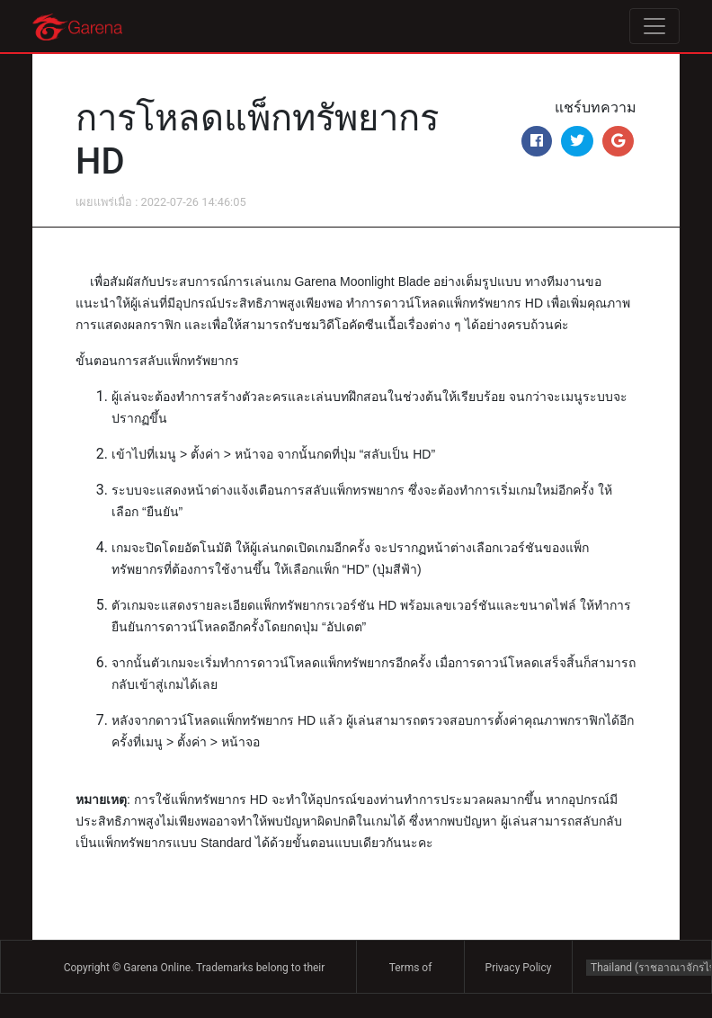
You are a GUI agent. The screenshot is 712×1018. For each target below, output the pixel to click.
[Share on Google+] (618, 141)
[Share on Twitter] (577, 141)
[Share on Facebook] (536, 141)
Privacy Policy (518, 967)
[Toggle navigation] (654, 26)
